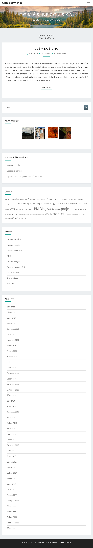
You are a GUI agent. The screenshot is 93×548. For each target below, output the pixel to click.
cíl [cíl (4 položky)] (28, 199)
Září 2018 (11, 401)
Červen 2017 (12, 462)
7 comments (60, 53)
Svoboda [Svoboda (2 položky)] (43, 214)
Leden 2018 (11, 439)
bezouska (46, 53)
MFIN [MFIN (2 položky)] (85, 204)
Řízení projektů (13, 272)
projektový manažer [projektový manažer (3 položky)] (79, 209)
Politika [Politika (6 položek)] (50, 209)
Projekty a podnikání (16, 267)
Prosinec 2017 (13, 445)
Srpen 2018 (11, 406)
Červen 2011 (12, 495)
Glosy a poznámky (14, 239)
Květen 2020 (12, 356)
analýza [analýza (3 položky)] (7, 199)
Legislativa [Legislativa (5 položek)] (42, 203)
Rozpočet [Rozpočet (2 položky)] (21, 214)
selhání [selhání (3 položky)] (26, 214)
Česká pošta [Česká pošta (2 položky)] (75, 214)
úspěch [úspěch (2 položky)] (69, 214)
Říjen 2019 (11, 367)
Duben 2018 (12, 423)
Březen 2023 (12, 312)
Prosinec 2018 (13, 384)
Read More (47, 87)
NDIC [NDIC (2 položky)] (17, 209)
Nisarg (68, 542)
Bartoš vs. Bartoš (14, 171)
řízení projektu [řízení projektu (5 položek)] (19, 218)
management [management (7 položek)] (54, 203)
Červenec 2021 (13, 329)
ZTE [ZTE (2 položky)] (66, 214)
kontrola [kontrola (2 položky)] (15, 204)
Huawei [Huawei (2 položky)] (64, 199)
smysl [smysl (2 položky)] (31, 214)
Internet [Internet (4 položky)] (69, 199)
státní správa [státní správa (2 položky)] (37, 214)
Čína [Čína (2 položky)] (80, 214)
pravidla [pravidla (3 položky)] (58, 209)
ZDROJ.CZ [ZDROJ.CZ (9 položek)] (58, 214)
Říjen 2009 (11, 506)
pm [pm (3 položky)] (32, 209)
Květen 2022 (12, 323)
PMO (9, 256)
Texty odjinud (12, 278)
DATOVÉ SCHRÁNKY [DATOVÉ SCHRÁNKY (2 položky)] (35, 199)
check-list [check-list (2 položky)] (24, 199)
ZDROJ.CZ (11, 283)
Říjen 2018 (11, 395)
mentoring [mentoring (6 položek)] (67, 203)
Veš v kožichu (46, 48)
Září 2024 (11, 306)
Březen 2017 (12, 478)
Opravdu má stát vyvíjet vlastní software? (24, 176)
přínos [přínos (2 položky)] (7, 214)
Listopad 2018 (13, 390)
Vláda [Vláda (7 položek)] (49, 214)
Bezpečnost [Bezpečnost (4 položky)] (16, 199)
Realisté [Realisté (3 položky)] (11, 214)
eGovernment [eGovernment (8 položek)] (53, 199)
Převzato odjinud (14, 261)
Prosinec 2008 (13, 522)
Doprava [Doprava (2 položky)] (43, 199)
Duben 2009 (12, 517)
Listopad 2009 (13, 500)
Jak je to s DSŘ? (13, 165)
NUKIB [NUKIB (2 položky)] (21, 209)
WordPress (52, 542)
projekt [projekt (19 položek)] (66, 208)
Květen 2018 (12, 417)
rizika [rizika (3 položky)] (16, 214)
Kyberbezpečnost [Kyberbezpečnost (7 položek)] (27, 203)
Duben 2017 (12, 473)
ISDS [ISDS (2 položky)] (75, 199)
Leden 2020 (11, 362)
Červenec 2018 (13, 412)
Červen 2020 (12, 351)
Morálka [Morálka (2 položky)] (7, 209)
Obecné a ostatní (14, 250)
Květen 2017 (12, 467)
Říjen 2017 (11, 450)
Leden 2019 (11, 378)
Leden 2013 (11, 489)
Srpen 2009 (11, 511)
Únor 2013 (11, 484)
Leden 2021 (11, 334)
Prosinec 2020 (13, 340)
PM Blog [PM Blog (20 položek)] (40, 208)
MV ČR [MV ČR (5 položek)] (12, 209)
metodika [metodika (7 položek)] (78, 203)
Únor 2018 (11, 434)
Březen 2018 (12, 428)
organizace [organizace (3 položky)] (27, 209)
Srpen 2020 (11, 345)
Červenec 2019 (13, 373)
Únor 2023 (11, 318)
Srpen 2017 (11, 456)
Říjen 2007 (11, 528)
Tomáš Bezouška (12, 3)
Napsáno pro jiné (14, 245)
